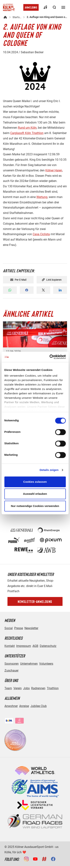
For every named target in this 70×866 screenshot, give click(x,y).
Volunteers (46, 663)
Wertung (41, 197)
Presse (18, 628)
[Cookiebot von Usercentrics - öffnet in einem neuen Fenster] (50, 356)
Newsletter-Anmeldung (35, 601)
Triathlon (53, 688)
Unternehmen (29, 663)
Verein (17, 688)
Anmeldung (31, 7)
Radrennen (38, 688)
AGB (35, 646)
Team (8, 688)
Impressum (23, 646)
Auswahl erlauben (35, 493)
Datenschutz (48, 646)
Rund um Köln (27, 127)
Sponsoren (11, 663)
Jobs (26, 688)
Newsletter (31, 628)
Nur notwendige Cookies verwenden (35, 506)
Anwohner (11, 706)
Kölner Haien (53, 170)
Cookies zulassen (35, 481)
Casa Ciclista (41, 234)
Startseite (17, 17)
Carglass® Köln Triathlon (26, 133)
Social (8, 628)
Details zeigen (49, 469)
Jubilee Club (38, 706)
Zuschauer (11, 670)
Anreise (24, 706)
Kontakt (9, 646)
